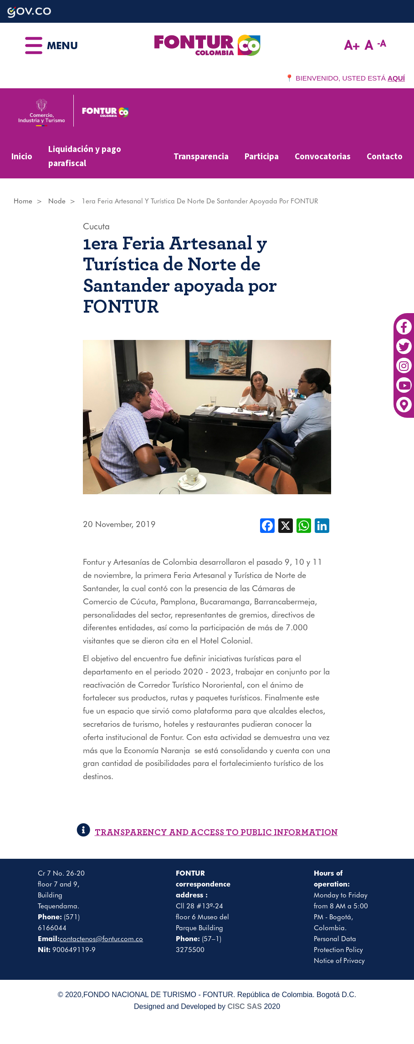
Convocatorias (323, 156)
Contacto (385, 156)
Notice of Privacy (339, 961)
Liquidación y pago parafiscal (84, 155)
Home (23, 201)
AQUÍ (396, 78)
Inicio (21, 156)
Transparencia (201, 156)
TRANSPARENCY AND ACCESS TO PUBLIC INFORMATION (207, 832)
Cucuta (96, 226)
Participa (262, 156)
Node (57, 201)
